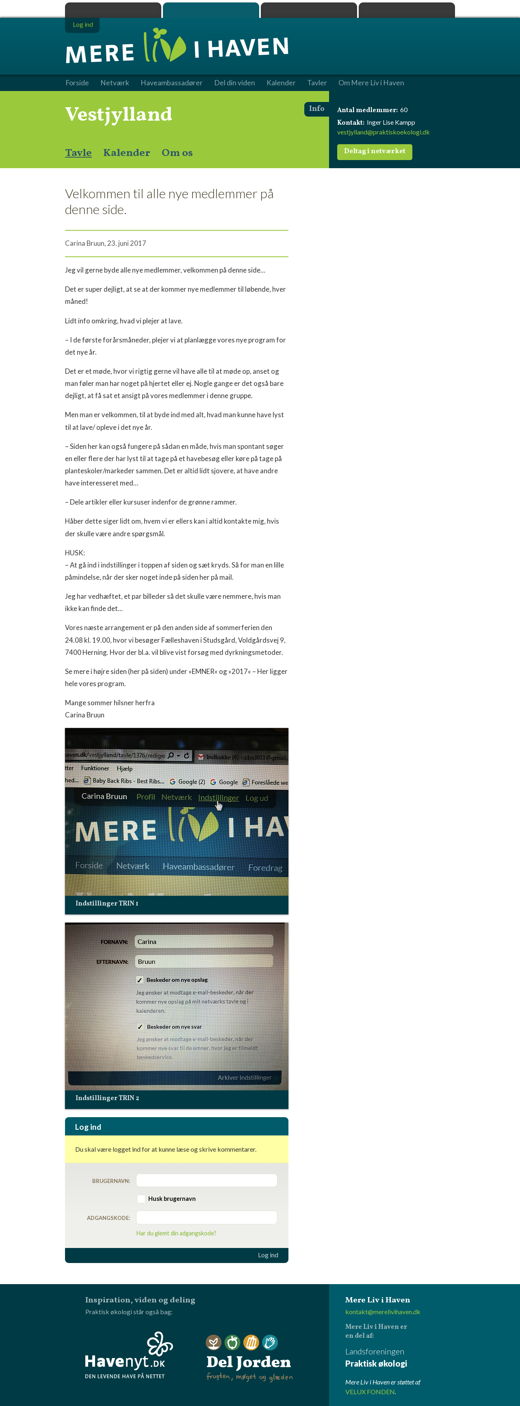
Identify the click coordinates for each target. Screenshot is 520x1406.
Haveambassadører (172, 83)
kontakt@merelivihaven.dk (382, 1311)
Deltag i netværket (374, 151)
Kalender (126, 153)
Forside (77, 83)
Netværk (114, 83)
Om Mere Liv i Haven (371, 83)
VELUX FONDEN (370, 1391)
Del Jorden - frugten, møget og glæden (249, 1359)
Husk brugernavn (172, 1198)
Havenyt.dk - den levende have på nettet (129, 1354)
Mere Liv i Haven (211, 10)
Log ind (268, 1255)
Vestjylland (119, 115)
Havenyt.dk (407, 10)
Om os (177, 153)
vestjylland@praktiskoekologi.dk (383, 132)
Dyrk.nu (309, 10)
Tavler (317, 83)
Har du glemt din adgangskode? (176, 1233)
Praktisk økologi (113, 10)
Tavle (78, 153)
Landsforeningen (400, 1357)
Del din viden (234, 83)
